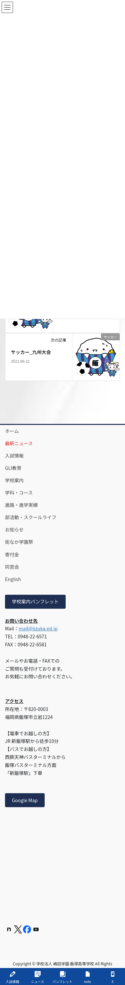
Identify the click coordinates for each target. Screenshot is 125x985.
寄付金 (12, 554)
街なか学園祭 (19, 541)
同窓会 (12, 566)
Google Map (25, 800)
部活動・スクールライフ (30, 517)
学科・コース (19, 492)
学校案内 (14, 480)
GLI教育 (13, 468)
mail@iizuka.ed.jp (38, 628)
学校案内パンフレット (35, 601)
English (13, 579)
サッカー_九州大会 (31, 352)
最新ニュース (19, 443)
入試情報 (14, 455)
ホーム (12, 431)
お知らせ (14, 529)
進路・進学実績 (21, 504)
